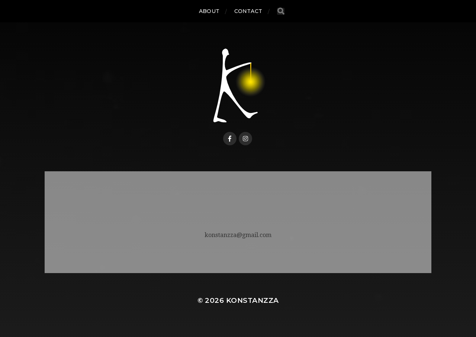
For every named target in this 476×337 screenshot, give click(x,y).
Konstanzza (252, 300)
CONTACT (248, 11)
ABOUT (209, 11)
